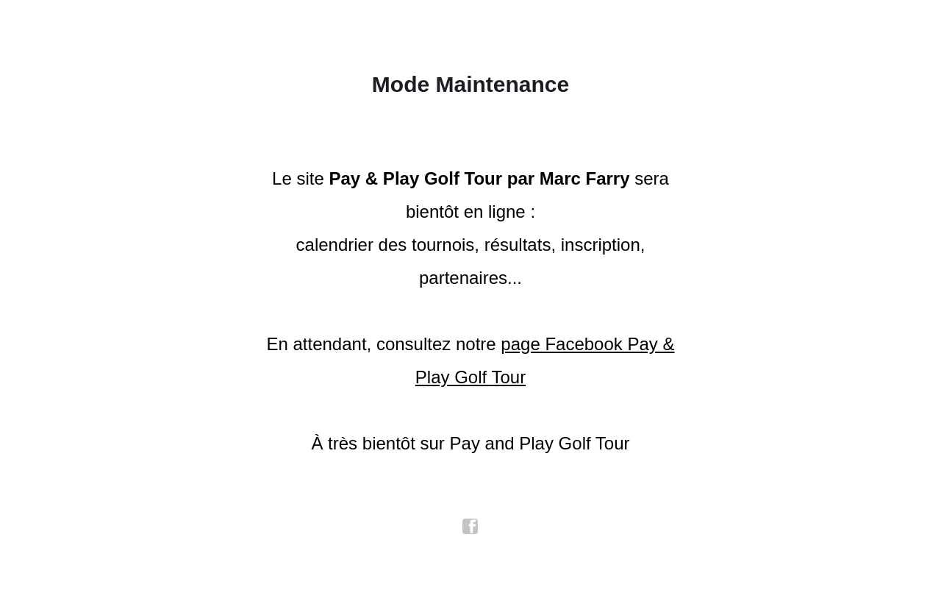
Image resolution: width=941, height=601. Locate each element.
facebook (470, 527)
